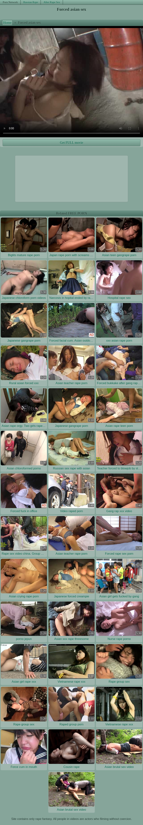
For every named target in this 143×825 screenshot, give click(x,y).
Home (7, 23)
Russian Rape (30, 2)
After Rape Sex (52, 2)
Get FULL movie (71, 143)
